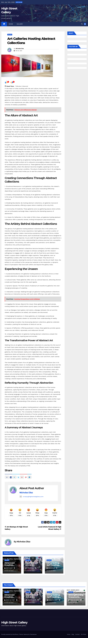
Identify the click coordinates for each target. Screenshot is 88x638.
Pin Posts (83, 634)
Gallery (20, 24)
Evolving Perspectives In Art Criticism (27, 299)
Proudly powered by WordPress (10, 634)
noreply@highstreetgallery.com (31, 496)
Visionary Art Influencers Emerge (25, 110)
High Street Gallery (14, 622)
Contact (77, 634)
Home (11, 24)
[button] (82, 24)
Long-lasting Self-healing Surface (53, 565)
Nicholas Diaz (20, 48)
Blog (73, 634)
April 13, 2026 (10, 600)
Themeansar (33, 634)
